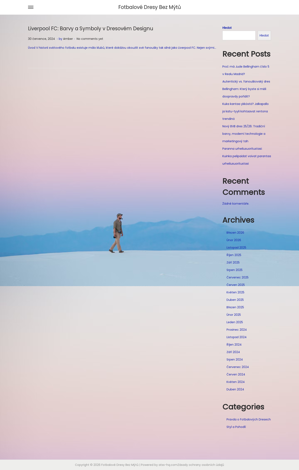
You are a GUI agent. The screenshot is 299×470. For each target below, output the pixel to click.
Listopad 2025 (236, 247)
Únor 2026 (234, 240)
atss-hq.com (168, 465)
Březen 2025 (235, 307)
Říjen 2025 (234, 255)
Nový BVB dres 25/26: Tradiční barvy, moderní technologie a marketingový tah (243, 133)
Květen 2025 (235, 292)
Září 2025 (233, 262)
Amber (68, 39)
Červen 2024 (236, 374)
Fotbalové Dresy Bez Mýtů (149, 7)
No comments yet (90, 39)
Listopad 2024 (237, 337)
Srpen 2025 (235, 270)
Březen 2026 (235, 233)
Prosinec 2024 (237, 330)
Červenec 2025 (238, 277)
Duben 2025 (235, 300)
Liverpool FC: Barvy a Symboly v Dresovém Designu (90, 28)
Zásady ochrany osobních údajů (201, 465)
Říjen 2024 (234, 344)
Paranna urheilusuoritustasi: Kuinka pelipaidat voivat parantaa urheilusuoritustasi (246, 156)
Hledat (227, 28)
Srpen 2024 (235, 359)
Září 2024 (233, 352)
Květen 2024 (236, 382)
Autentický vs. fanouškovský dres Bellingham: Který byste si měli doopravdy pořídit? (246, 88)
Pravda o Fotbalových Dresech (249, 419)
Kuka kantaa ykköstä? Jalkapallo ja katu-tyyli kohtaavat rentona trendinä (245, 111)
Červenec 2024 (238, 367)
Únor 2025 (234, 315)
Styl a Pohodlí (236, 427)
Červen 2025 (236, 285)
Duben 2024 (235, 389)
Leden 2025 (235, 322)
